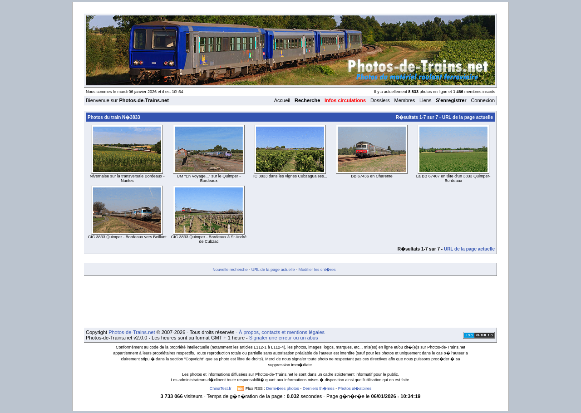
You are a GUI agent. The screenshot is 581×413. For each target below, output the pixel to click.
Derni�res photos (282, 388)
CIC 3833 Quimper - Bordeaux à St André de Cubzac (208, 239)
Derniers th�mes (319, 388)
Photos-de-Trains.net (131, 332)
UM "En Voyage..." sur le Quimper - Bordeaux (209, 178)
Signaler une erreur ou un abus (283, 337)
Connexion (483, 100)
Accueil (282, 100)
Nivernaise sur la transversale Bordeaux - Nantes (127, 178)
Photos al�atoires (355, 388)
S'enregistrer (451, 100)
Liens (425, 100)
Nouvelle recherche (230, 269)
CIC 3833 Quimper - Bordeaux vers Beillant (127, 237)
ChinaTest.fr (220, 388)
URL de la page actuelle (467, 117)
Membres (404, 100)
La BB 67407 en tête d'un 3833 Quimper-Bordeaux (453, 178)
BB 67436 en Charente (372, 176)
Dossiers (380, 100)
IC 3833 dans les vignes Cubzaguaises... (290, 176)
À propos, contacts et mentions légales (282, 332)
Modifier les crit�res (316, 269)
